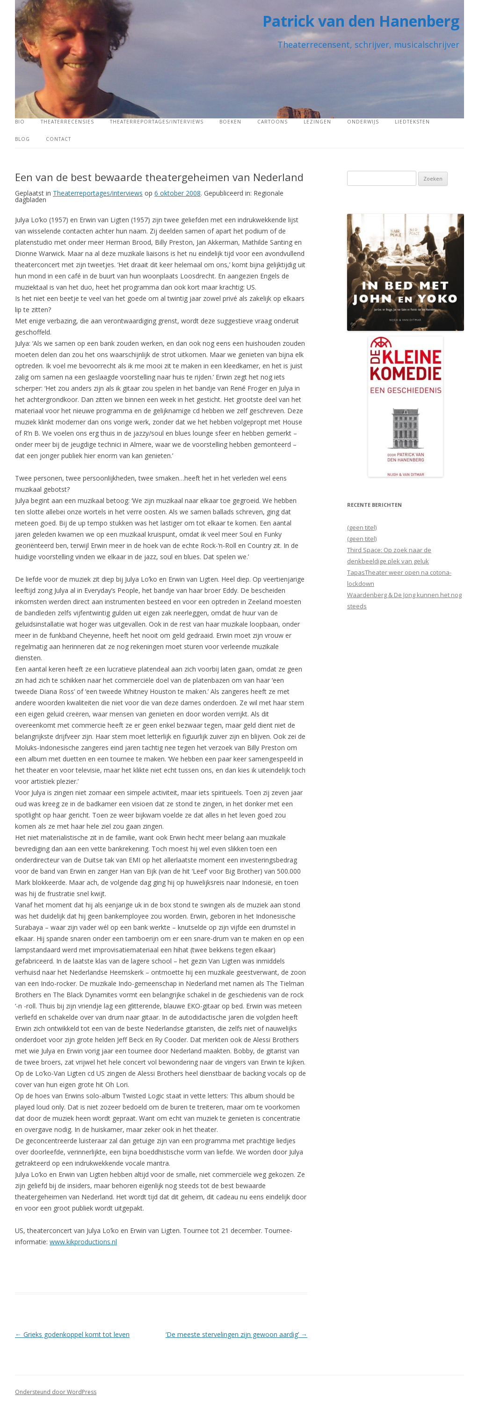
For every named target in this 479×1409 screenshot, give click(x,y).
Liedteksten (412, 121)
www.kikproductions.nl (83, 1241)
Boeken (230, 121)
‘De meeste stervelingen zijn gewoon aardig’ (236, 1334)
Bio (20, 121)
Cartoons (272, 121)
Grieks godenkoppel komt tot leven (72, 1334)
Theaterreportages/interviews (156, 121)
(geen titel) (362, 527)
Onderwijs (363, 121)
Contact (58, 139)
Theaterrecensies (67, 121)
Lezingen (317, 121)
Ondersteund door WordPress (55, 1392)
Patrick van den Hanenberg (360, 20)
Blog (22, 139)
